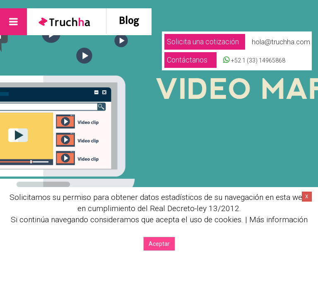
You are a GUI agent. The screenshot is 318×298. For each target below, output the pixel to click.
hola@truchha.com (281, 42)
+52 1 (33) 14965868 (258, 60)
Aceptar (159, 243)
